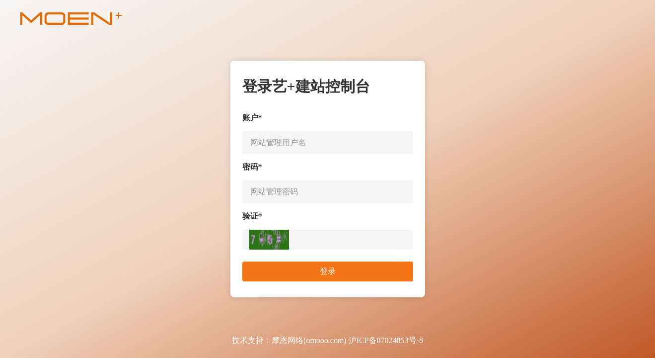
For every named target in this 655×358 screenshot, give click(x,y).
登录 (328, 271)
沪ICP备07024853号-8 (386, 340)
